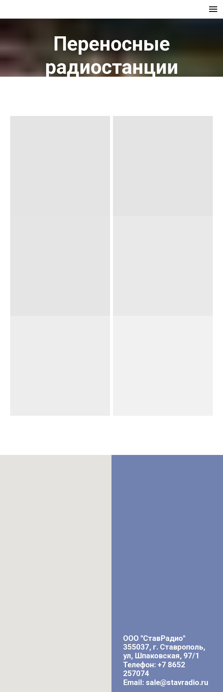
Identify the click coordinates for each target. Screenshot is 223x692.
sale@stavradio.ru (177, 682)
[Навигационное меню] (213, 9)
